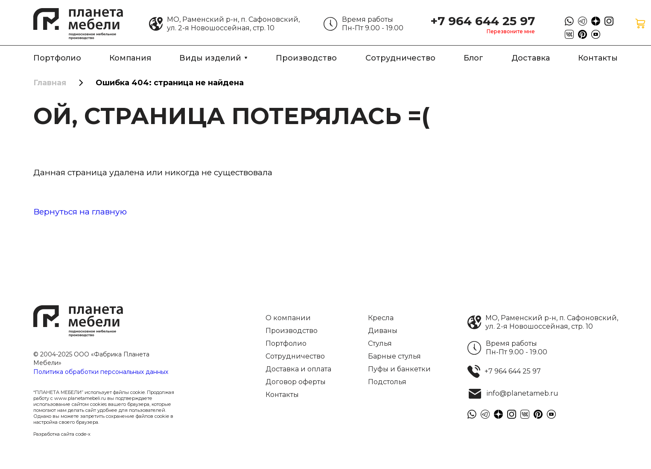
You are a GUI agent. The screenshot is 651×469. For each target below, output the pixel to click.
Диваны (382, 331)
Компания (130, 58)
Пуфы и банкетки (399, 369)
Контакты (598, 58)
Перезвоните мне (511, 31)
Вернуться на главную (80, 212)
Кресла (381, 318)
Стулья (380, 343)
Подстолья (387, 382)
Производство (306, 58)
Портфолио (57, 58)
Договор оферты (296, 382)
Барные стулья (394, 356)
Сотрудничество (400, 58)
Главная (49, 83)
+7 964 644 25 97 (482, 21)
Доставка (530, 58)
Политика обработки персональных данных (100, 372)
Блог (473, 58)
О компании (288, 318)
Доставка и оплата (298, 369)
